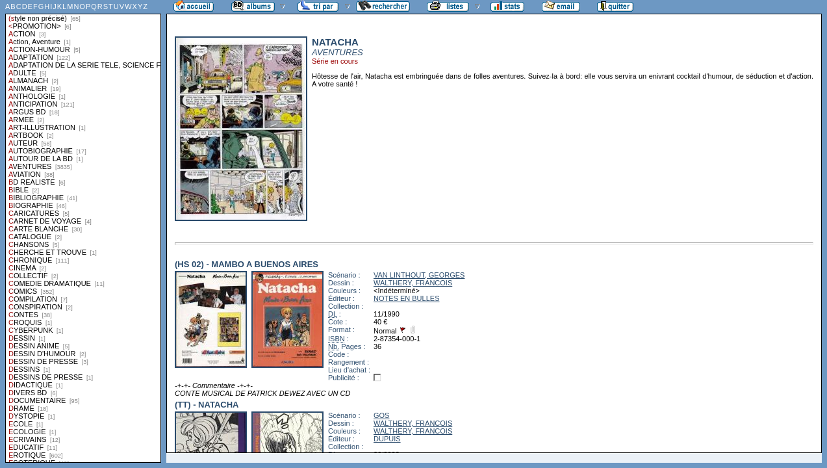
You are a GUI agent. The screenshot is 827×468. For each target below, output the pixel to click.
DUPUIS (387, 439)
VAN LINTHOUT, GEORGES (419, 275)
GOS (381, 415)
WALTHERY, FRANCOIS (413, 283)
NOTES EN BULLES (406, 298)
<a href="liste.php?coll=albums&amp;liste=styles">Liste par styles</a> (83, 231)
